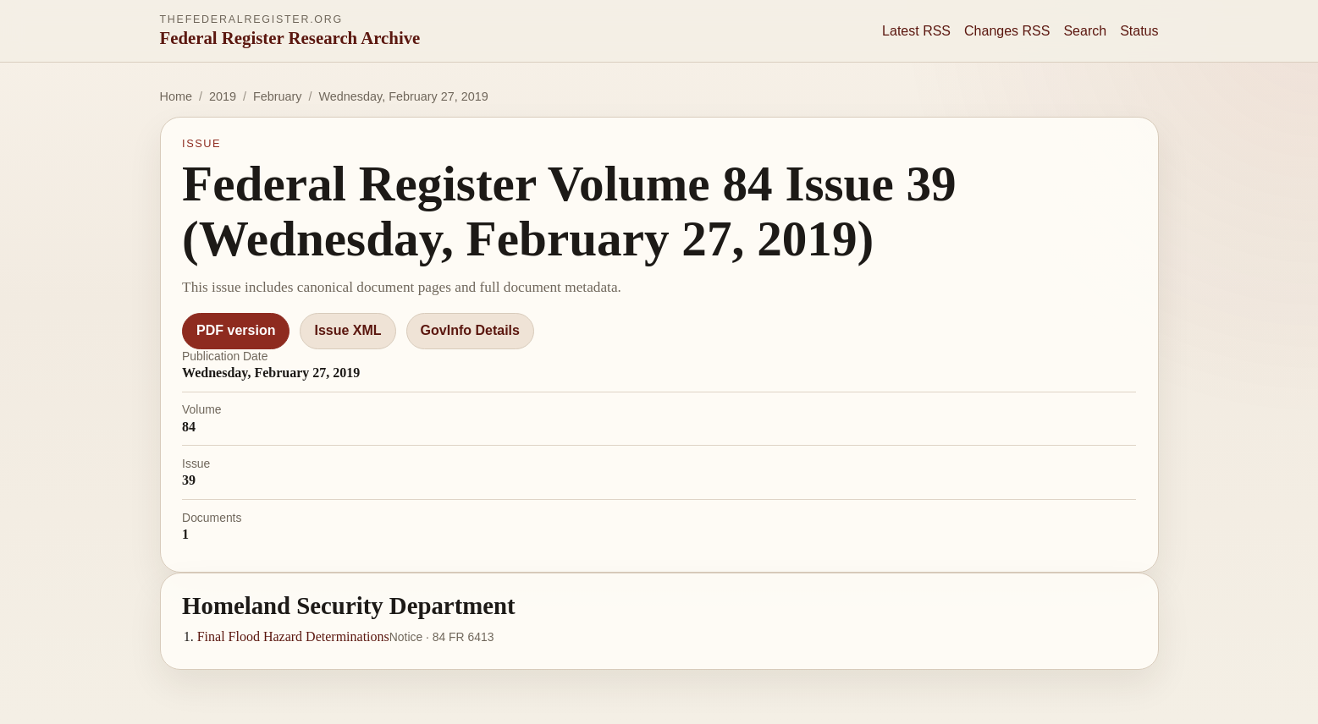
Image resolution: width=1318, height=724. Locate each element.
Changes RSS (1007, 31)
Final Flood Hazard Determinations (293, 636)
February (277, 96)
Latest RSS (916, 31)
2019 (222, 96)
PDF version (235, 330)
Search (1084, 31)
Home (176, 96)
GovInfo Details (470, 330)
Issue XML (347, 330)
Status (1139, 31)
